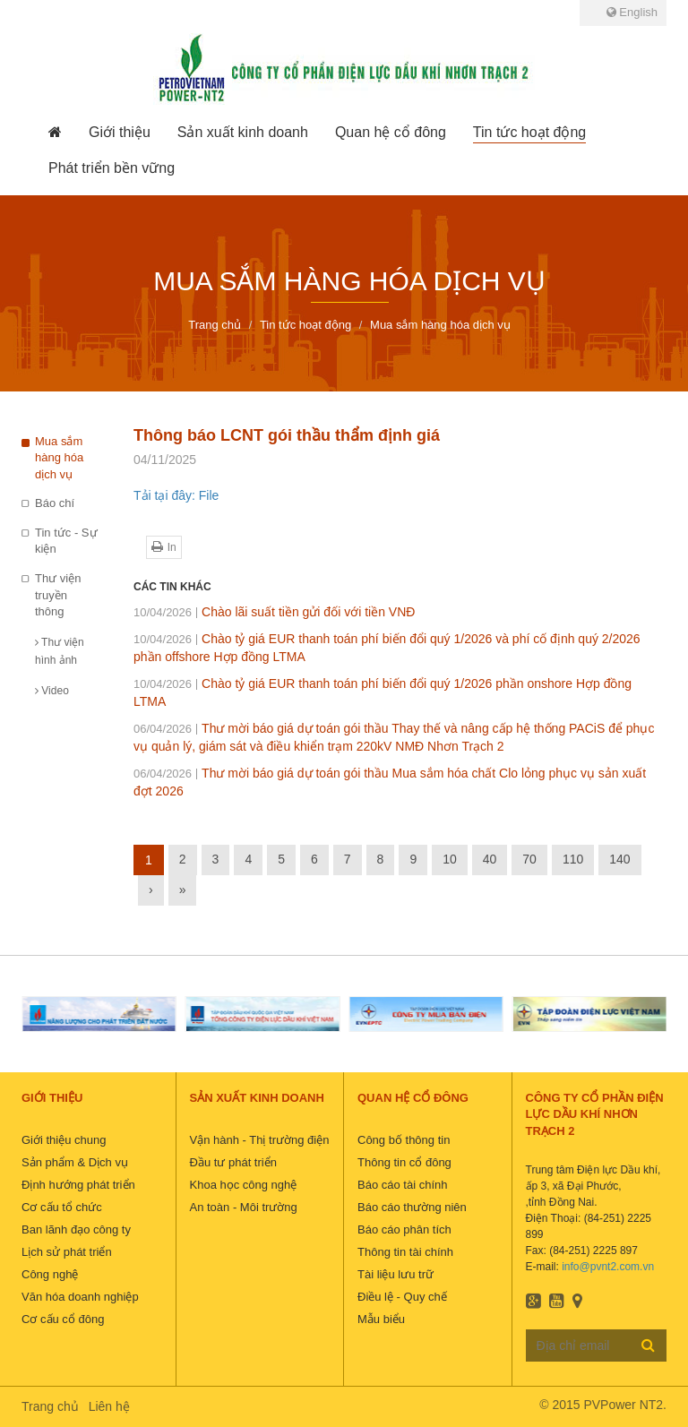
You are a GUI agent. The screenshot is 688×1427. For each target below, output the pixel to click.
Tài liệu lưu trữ (395, 1274)
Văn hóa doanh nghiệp (80, 1296)
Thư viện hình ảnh (59, 651)
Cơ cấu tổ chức (62, 1207)
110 (573, 859)
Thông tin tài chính (405, 1252)
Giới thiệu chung (64, 1140)
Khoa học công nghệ (243, 1184)
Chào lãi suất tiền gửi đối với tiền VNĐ (274, 612)
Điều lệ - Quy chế (402, 1296)
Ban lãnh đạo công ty (76, 1229)
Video (52, 690)
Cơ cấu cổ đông (63, 1319)
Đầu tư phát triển (233, 1162)
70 (529, 859)
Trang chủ (50, 1406)
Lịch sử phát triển (67, 1252)
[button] (119, 132)
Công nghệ (50, 1274)
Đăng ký (648, 1345)
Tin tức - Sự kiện (66, 541)
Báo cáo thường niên (412, 1207)
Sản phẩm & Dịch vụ (75, 1162)
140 (619, 859)
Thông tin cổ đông (404, 1162)
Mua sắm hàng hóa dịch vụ (59, 457)
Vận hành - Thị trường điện (260, 1140)
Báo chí (54, 503)
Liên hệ (109, 1406)
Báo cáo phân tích (404, 1229)
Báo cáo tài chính (402, 1184)
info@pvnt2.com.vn (608, 1266)
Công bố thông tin (403, 1140)
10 (450, 859)
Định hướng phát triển (78, 1184)
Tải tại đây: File (176, 495)
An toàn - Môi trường (243, 1207)
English (632, 12)
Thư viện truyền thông (58, 595)
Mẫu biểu (381, 1319)
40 (490, 859)
